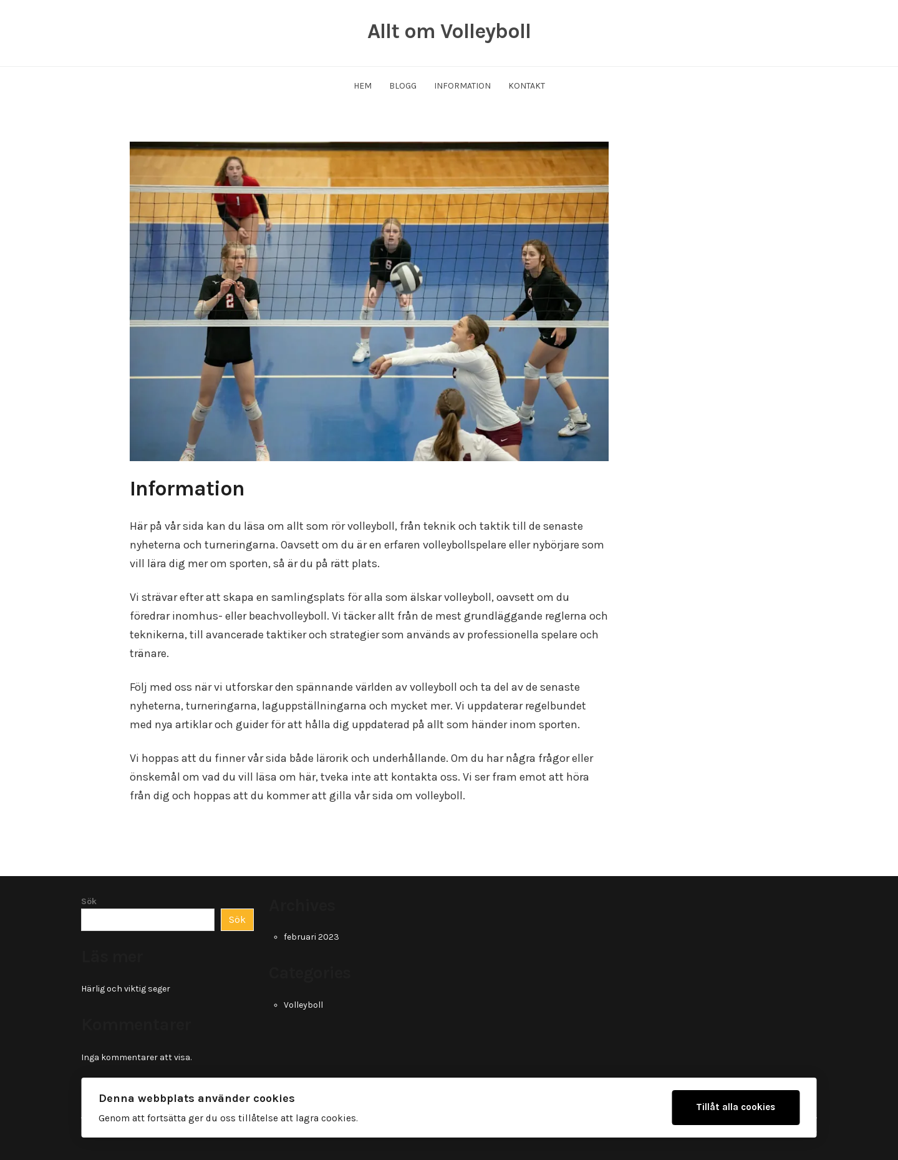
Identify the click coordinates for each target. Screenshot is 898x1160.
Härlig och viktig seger (125, 988)
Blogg (403, 85)
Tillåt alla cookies (735, 1107)
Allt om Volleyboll (449, 31)
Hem (363, 85)
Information (462, 85)
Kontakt (526, 85)
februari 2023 (311, 937)
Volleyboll (303, 1005)
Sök (89, 901)
